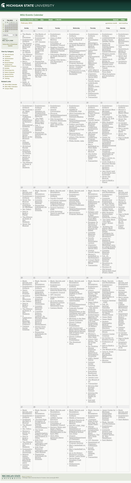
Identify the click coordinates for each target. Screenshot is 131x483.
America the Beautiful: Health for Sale (93, 395)
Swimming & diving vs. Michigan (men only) (123, 51)
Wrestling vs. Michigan (107, 264)
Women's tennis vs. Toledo (26, 432)
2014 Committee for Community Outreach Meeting (77, 115)
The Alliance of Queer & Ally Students (27, 56)
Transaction (93, 97)
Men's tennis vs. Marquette (108, 159)
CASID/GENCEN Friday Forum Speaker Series (108, 39)
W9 (3, 31)
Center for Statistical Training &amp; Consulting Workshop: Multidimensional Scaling (109, 142)
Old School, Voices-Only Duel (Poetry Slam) (109, 270)
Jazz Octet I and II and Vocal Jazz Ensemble (108, 172)
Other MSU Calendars (11, 86)
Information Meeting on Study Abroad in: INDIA (58, 56)
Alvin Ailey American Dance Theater (57, 437)
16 (11, 27)
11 (15, 25)
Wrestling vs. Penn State (107, 71)
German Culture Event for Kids (122, 209)
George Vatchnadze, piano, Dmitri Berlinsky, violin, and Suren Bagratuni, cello (27, 73)
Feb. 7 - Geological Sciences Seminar (39, 127)
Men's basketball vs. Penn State (93, 146)
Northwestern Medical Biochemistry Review (123, 40)
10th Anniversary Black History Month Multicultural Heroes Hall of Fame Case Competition (77, 331)
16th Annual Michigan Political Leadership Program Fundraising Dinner (93, 137)
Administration (8, 58)
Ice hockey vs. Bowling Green (108, 339)
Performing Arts (9, 70)
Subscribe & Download (10, 44)
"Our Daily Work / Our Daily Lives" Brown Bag (40, 120)
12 (16, 25)
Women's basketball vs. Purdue (26, 151)
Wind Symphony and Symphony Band (108, 75)
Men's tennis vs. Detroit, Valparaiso (123, 299)
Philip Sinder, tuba (76, 141)
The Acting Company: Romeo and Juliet (92, 156)
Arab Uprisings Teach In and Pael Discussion (57, 213)
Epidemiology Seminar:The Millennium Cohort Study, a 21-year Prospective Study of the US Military (93, 320)
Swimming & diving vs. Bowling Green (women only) (108, 61)
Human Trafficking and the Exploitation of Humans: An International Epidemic (27, 120)
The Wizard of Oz (93, 380)
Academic (7, 56)
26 (16, 29)
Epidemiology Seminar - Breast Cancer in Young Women (94, 113)
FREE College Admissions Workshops (123, 305)
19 (16, 27)
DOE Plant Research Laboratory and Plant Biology (41, 442)
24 (13, 29)
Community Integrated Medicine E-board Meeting (41, 292)
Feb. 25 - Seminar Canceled (106, 306)
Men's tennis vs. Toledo (108, 67)
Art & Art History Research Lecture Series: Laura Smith (77, 454)
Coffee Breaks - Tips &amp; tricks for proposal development (93, 309)
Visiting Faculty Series (94, 80)
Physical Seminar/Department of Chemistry (58, 115)
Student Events (9, 76)
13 (5, 27)
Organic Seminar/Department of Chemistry (77, 50)
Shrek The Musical (92, 151)
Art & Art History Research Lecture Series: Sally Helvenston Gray (57, 303)
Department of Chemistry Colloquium (94, 444)
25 (15, 29)
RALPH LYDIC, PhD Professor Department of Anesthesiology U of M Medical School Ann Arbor (77, 430)
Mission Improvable (106, 361)
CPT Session (93, 440)
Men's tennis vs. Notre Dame (123, 129)
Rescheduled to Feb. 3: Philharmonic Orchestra (77, 72)
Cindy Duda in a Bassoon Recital (108, 162)
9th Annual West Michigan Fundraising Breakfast (108, 112)
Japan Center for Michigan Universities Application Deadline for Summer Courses (109, 415)
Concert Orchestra (92, 368)
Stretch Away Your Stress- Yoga (40, 328)
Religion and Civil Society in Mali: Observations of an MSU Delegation (93, 216)
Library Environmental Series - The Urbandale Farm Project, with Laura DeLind (94, 295)
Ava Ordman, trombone (26, 142)
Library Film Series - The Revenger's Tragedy (58, 61)
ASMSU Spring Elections (56, 419)
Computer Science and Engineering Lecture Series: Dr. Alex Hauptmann (108, 434)
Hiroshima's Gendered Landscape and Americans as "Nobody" (108, 152)
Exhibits (6, 68)
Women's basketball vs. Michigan (27, 205)
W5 (3, 24)
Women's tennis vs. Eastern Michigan (26, 157)
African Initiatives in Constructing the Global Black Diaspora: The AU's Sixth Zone (93, 432)
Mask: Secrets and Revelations (27, 192)
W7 (3, 27)
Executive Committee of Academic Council (57, 43)
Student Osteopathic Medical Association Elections (107, 325)
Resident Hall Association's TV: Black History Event (107, 312)
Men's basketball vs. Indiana (26, 63)
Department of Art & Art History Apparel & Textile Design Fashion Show (123, 319)
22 (9, 29)
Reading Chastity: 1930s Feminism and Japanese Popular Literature (58, 49)
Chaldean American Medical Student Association (40, 300)
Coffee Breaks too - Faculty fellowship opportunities (77, 299)
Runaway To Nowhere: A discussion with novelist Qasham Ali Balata (93, 226)
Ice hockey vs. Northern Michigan (108, 167)
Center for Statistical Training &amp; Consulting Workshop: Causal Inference (109, 47)
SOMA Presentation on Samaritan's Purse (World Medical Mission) (93, 43)
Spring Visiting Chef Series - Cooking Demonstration (77, 67)
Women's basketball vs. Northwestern (93, 256)
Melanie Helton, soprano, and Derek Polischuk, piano (26, 459)
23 (11, 29)
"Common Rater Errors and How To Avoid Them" (93, 422)
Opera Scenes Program (25, 291)
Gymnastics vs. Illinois (108, 331)
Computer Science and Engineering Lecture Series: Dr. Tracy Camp (108, 201)
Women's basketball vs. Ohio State (93, 335)
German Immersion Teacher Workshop (122, 292)
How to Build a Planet (108, 181)
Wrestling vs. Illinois (26, 51)
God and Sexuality (91, 401)
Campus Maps (8, 88)
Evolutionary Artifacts (27, 40)
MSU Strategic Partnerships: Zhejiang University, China (109, 215)
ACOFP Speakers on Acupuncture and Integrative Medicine (41, 113)
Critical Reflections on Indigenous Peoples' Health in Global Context (94, 205)
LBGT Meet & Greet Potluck (93, 71)
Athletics (7, 60)
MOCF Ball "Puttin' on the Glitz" (122, 57)
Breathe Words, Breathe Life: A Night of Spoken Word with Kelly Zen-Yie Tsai (41, 73)
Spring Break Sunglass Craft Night (75, 460)
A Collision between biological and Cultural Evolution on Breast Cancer (58, 203)
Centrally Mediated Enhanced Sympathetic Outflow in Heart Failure (76, 292)
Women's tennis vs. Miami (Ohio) (123, 111)
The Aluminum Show (75, 343)
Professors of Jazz (107, 342)
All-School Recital (26, 147)
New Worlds (93, 375)
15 (9, 27)
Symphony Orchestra (122, 62)
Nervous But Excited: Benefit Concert (93, 388)
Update (10, 46)
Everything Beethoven (92, 372)
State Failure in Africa (93, 303)
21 (7, 29)
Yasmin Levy (93, 377)
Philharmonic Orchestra (93, 94)
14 (7, 27)
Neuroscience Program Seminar (76, 62)
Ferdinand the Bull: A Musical (26, 421)
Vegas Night (107, 317)
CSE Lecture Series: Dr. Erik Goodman (108, 118)
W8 (3, 29)
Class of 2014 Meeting (55, 39)
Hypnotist (122, 350)
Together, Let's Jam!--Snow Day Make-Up (56, 124)
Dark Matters (107, 440)
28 (7, 31)
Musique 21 (106, 267)
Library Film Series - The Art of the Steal (93, 341)
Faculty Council (56, 198)
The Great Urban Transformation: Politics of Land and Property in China (41, 434)
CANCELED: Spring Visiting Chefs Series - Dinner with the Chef (93, 87)
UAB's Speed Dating (93, 359)
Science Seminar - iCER (57, 208)
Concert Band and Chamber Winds (93, 261)
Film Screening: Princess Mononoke (58, 120)
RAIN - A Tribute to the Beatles (26, 83)
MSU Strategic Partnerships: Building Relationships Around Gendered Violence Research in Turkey (108, 128)
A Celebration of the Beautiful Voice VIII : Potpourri (27, 320)
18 (15, 27)
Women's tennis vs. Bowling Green (108, 55)
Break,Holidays (9, 62)
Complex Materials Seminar (38, 57)
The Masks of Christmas (40, 35)
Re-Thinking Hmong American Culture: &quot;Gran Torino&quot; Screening (93, 351)
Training (6, 78)
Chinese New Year (123, 46)
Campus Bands (56, 308)
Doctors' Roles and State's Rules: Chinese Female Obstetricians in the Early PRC (58, 430)
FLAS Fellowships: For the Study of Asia (76, 39)
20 (5, 29)
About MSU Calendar (10, 84)
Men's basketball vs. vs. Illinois (122, 220)
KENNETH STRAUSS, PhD (75, 110)
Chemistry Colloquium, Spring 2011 (93, 75)
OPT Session (40, 42)
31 (7, 24)
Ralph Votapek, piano (91, 453)
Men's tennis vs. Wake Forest (27, 111)
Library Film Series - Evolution (77, 138)
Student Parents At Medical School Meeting (76, 421)
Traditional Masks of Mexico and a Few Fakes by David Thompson (77, 56)
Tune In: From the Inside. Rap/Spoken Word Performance (107, 355)
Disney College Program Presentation (75, 324)
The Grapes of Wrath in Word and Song (27, 45)
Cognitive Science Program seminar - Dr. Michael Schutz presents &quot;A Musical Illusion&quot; (41, 318)
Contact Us (29, 476)
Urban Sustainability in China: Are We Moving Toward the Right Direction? (40, 49)
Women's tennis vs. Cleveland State (122, 202)
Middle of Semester (77, 418)
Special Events (8, 74)
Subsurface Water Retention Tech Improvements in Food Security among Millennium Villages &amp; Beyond (94, 59)
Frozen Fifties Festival (121, 226)
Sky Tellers (26, 209)
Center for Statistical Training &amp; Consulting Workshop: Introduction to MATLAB (108, 293)
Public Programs (9, 72)
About (23, 476)
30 (5, 24)
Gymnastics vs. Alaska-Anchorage (27, 450)
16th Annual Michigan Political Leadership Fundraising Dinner (93, 126)
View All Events (9, 54)
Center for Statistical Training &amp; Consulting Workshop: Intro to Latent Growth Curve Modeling (109, 243)
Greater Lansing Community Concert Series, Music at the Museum (27, 133)
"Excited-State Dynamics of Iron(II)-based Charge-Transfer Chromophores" (41, 424)
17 (13, 27)
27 (5, 31)
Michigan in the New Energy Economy (77, 319)
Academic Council (57, 292)
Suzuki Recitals (91, 449)
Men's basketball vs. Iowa (77, 446)
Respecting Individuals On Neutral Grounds (41, 64)
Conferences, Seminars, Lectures (10, 65)
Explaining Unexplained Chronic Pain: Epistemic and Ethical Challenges (76, 201)
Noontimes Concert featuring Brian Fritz (58, 289)
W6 (3, 25)
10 (13, 25)
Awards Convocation (55, 110)
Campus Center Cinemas (25, 328)
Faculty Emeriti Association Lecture (93, 240)
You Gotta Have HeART (123, 116)
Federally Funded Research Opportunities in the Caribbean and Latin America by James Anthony (77, 312)
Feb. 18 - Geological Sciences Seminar (106, 258)
